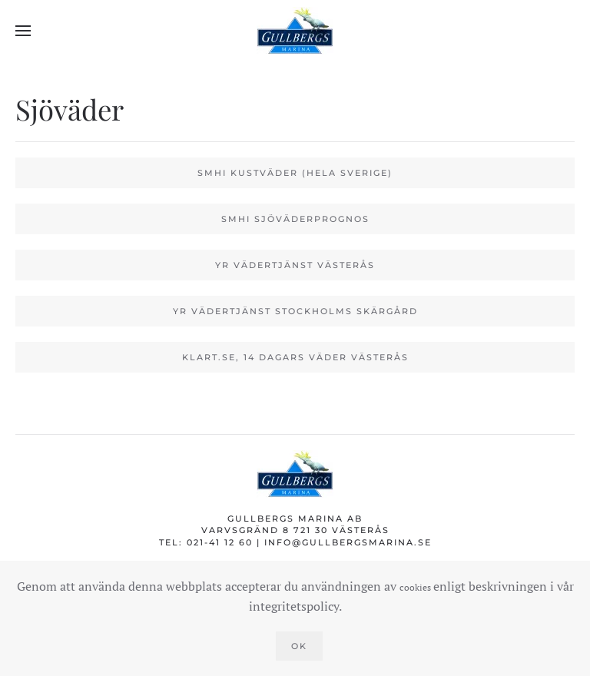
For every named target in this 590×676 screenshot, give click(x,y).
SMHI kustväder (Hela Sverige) (295, 172)
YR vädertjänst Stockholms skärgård (295, 311)
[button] (23, 30)
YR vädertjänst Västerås (295, 265)
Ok (299, 646)
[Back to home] (295, 30)
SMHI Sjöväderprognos (295, 219)
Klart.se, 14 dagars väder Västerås (295, 357)
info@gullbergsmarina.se (348, 542)
